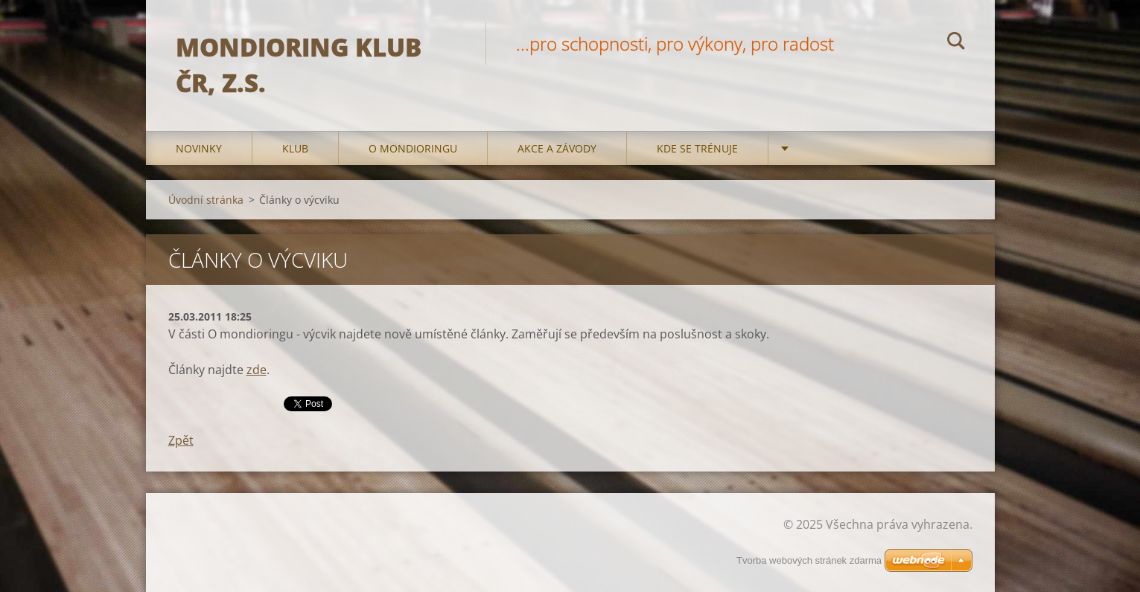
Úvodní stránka (205, 200)
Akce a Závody (557, 148)
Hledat (956, 43)
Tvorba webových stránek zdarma (809, 560)
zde (256, 369)
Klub (295, 148)
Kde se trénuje (697, 148)
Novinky (199, 148)
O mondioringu (413, 148)
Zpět (181, 440)
